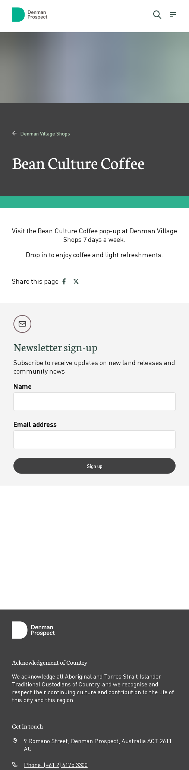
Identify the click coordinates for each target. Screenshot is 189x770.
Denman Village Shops (41, 133)
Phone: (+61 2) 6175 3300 (56, 765)
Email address (35, 424)
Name (22, 386)
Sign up (95, 465)
